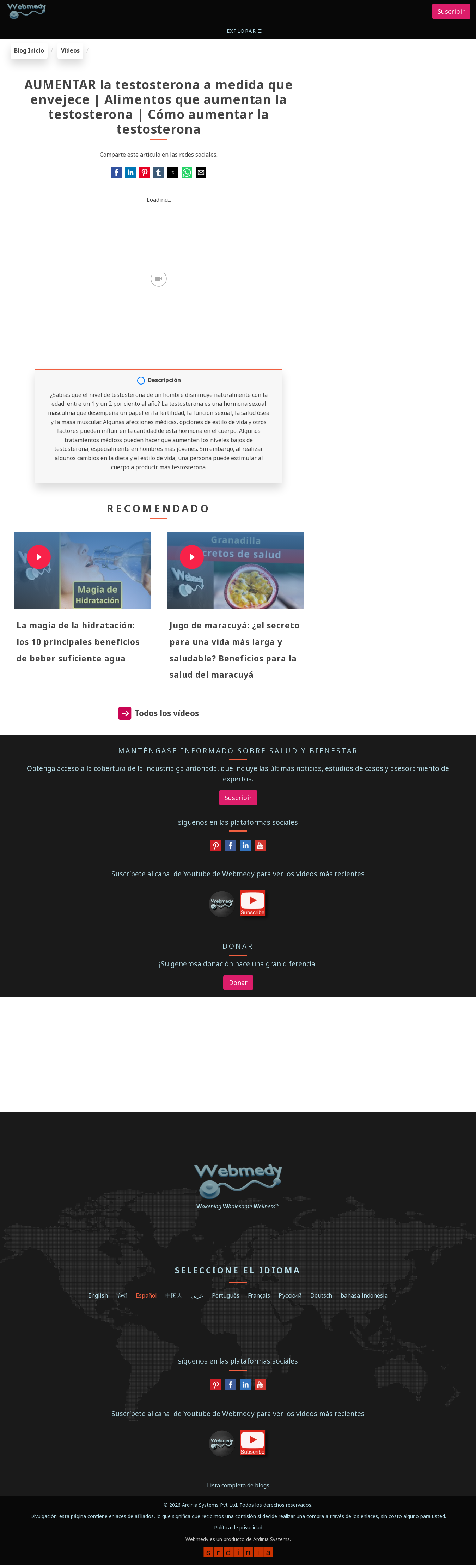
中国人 (173, 1295)
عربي (197, 1295)
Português (225, 1295)
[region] (396, 86)
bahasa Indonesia (364, 1295)
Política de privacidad (238, 1527)
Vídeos (70, 50)
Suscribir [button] (451, 11)
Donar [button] (238, 982)
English (98, 1295)
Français (259, 1295)
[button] (245, 31)
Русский (290, 1295)
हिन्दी (121, 1295)
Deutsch (321, 1295)
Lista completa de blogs (238, 1485)
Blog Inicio (29, 50)
